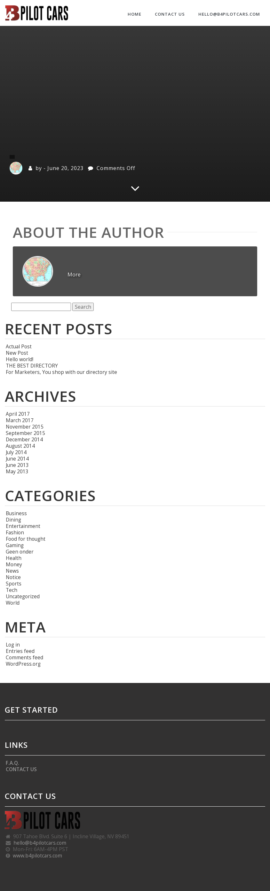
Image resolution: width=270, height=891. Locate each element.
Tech (11, 589)
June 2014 (17, 458)
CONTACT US (170, 14)
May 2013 (17, 471)
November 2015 (25, 426)
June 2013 (17, 465)
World (13, 602)
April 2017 (18, 413)
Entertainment (23, 526)
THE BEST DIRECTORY (32, 365)
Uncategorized (23, 596)
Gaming (15, 545)
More (74, 274)
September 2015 (25, 433)
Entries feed (20, 651)
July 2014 (16, 452)
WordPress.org (23, 663)
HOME (134, 14)
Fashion (15, 532)
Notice (13, 577)
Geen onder (20, 551)
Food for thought (25, 538)
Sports (13, 583)
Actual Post (19, 346)
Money (14, 564)
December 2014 (24, 439)
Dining (13, 519)
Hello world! (19, 359)
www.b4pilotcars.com (37, 855)
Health (13, 558)
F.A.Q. (12, 762)
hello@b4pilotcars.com (229, 14)
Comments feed (24, 657)
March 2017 (20, 420)
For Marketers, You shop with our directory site (61, 372)
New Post (17, 352)
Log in (13, 644)
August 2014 (20, 445)
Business (16, 513)
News (12, 570)
